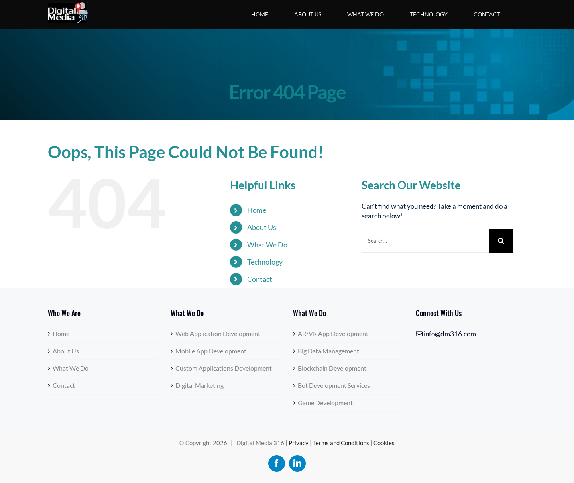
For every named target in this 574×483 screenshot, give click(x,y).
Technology (265, 261)
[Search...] (425, 241)
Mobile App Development (210, 351)
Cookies (384, 442)
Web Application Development (217, 333)
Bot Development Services (334, 385)
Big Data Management (328, 351)
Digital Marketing (199, 385)
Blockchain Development (332, 368)
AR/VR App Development (333, 333)
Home (256, 210)
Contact (259, 279)
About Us (261, 227)
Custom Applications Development (223, 368)
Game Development (325, 402)
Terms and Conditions (341, 442)
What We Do (267, 244)
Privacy (299, 442)
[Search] (501, 241)
